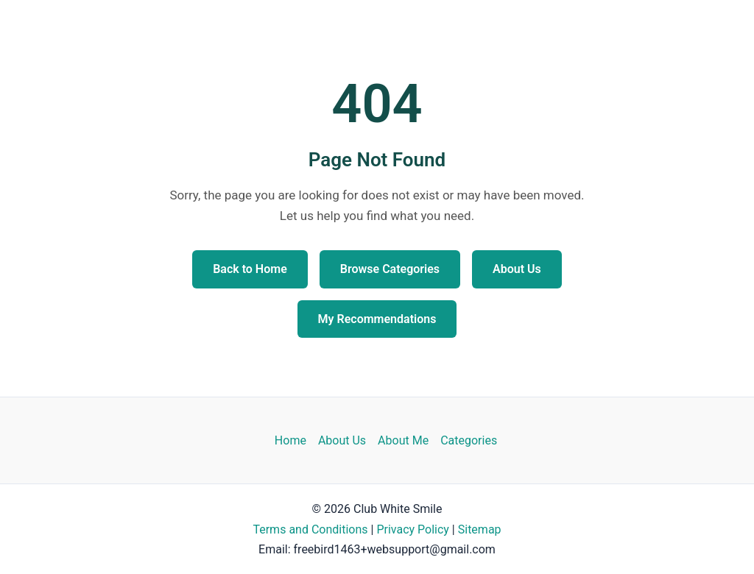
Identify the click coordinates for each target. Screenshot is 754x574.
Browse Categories (390, 269)
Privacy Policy (412, 529)
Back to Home (250, 269)
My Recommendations (377, 319)
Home (290, 440)
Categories (468, 440)
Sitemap (479, 529)
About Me (403, 440)
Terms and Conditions (310, 529)
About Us (517, 269)
